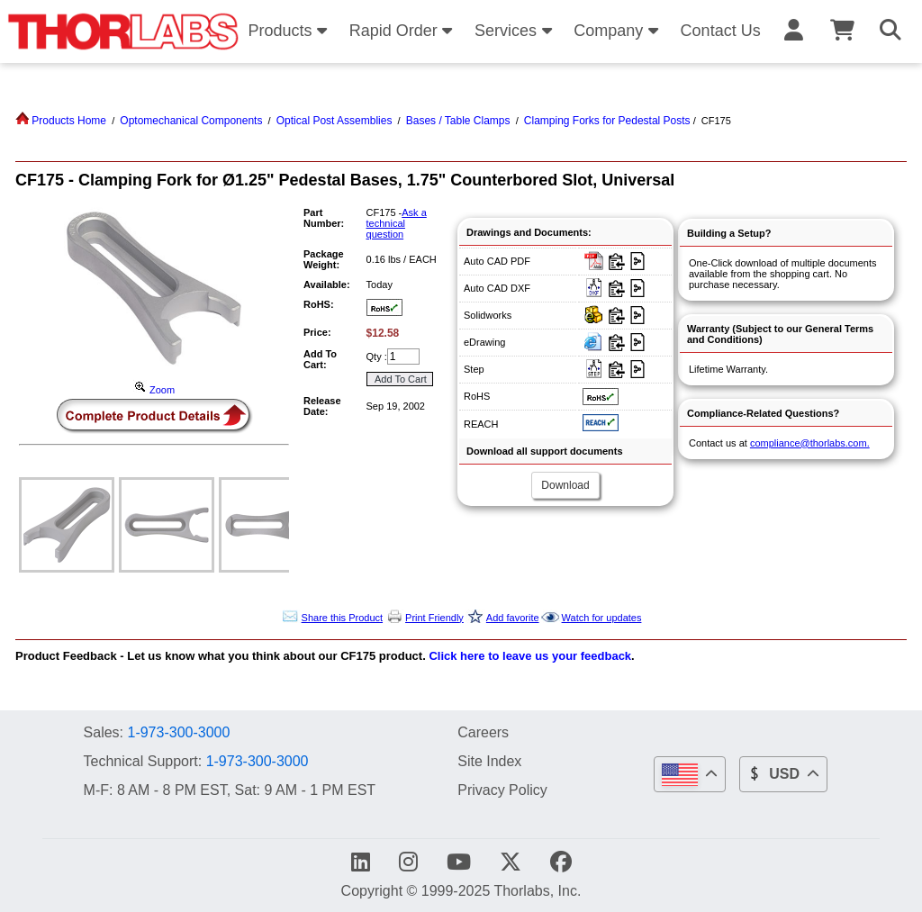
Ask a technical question (396, 223)
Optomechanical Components (191, 120)
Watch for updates (602, 617)
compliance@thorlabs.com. (810, 443)
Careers (483, 732)
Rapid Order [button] (403, 31)
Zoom (154, 389)
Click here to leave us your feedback (530, 656)
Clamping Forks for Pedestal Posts (607, 120)
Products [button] (290, 31)
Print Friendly (434, 617)
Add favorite (512, 617)
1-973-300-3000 (178, 732)
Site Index (489, 761)
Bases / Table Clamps (458, 120)
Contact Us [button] (721, 31)
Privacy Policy (502, 789)
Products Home (60, 120)
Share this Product (343, 617)
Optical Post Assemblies (334, 120)
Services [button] (516, 31)
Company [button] (619, 31)
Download (565, 485)
